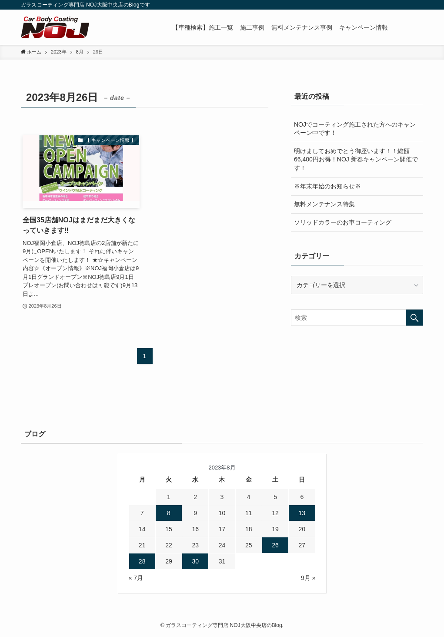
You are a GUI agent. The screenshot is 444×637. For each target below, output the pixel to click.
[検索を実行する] (414, 317)
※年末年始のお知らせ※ (327, 186)
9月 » (308, 577)
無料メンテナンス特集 (324, 204)
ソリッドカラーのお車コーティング (342, 222)
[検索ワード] (357, 317)
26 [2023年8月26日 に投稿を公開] (275, 545)
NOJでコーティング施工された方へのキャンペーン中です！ (355, 129)
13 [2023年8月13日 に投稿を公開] (302, 513)
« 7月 (136, 577)
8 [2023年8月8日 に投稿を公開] (168, 513)
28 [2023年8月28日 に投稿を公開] (142, 561)
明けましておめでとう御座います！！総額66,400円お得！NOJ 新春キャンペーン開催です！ (356, 159)
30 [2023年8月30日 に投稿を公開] (195, 561)
